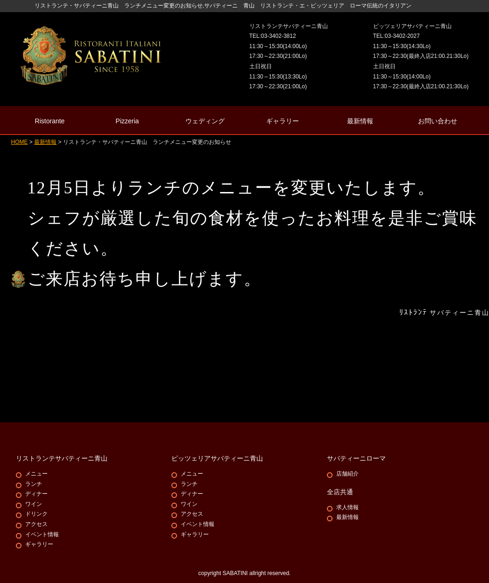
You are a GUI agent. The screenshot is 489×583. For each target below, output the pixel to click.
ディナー (36, 494)
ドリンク (36, 514)
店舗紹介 (347, 473)
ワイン (33, 504)
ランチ (33, 484)
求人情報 (347, 507)
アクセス (36, 524)
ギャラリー (39, 544)
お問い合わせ (437, 121)
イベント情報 (42, 534)
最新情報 (360, 121)
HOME (19, 142)
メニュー (36, 473)
